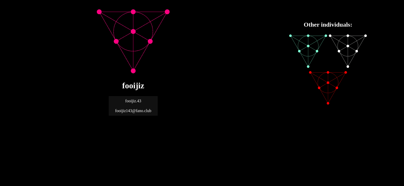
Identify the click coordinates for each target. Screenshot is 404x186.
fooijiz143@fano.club (133, 111)
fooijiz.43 (133, 101)
